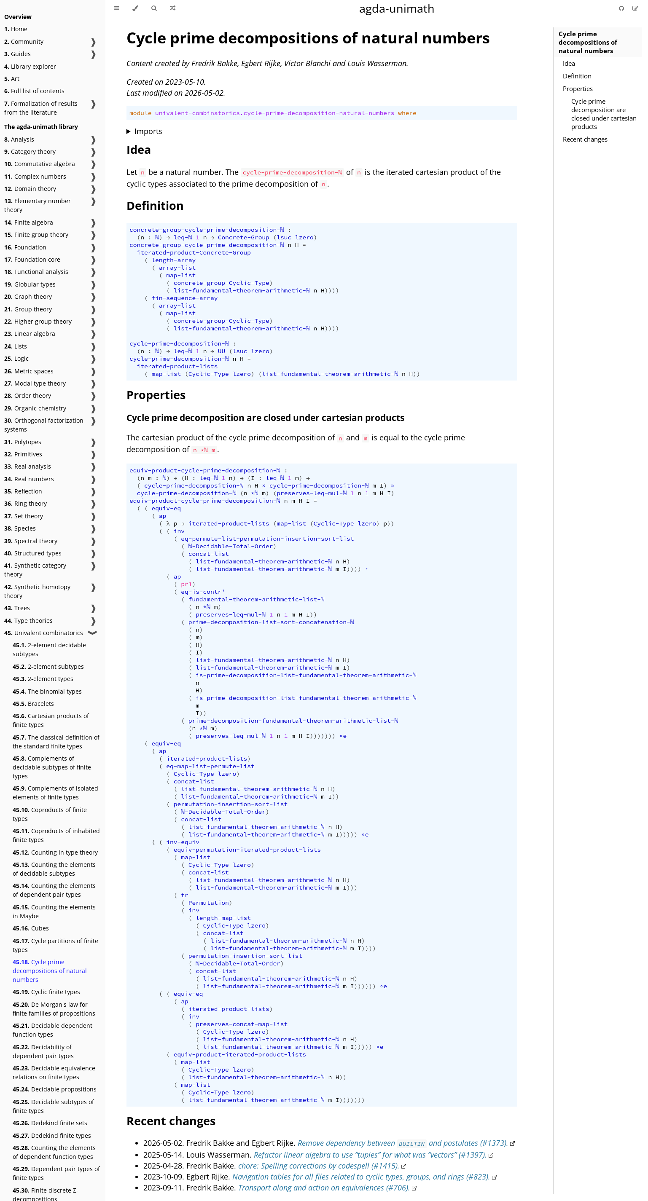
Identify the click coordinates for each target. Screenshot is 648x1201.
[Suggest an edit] (635, 8)
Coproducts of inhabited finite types (56, 835)
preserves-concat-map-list (242, 1024)
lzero (304, 237)
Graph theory (28, 296)
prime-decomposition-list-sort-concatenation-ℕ (271, 622)
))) (352, 887)
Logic (16, 358)
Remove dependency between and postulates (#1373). (403, 1143)
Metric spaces (29, 371)
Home (15, 29)
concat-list (208, 554)
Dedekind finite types (52, 1135)
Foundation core (32, 259)
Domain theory (30, 189)
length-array (173, 260)
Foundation (25, 247)
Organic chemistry (35, 408)
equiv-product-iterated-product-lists (240, 1054)
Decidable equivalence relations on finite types (54, 1072)
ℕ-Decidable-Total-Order (230, 546)
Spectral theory (30, 541)
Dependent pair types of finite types (56, 1173)
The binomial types (47, 691)
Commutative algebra (39, 164)
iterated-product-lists (177, 366)
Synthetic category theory (35, 569)
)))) (332, 290)
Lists (15, 346)
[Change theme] (135, 8)
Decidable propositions (55, 1089)
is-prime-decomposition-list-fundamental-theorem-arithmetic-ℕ (306, 675)
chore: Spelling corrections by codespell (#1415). (319, 1166)
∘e (343, 736)
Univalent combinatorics (43, 633)
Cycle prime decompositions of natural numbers (50, 971)
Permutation (208, 902)
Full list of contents (34, 91)
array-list (177, 267)
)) (416, 374)
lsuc (284, 237)
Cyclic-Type (208, 374)
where (407, 113)
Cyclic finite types (46, 992)
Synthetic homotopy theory (37, 591)
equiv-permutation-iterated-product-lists (247, 849)
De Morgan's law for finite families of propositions (54, 1008)
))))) (348, 834)
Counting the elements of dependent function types (54, 1152)
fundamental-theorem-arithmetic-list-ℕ (256, 599)
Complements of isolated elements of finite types (55, 792)
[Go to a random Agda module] (172, 8)
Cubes (31, 928)
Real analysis (27, 466)
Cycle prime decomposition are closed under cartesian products (604, 114)
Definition (577, 76)
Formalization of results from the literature (41, 107)
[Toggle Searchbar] (154, 8)
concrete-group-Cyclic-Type (221, 283)
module (140, 113)
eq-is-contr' (203, 591)
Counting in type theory (55, 852)
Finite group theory (36, 235)
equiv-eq (166, 508)
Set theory (23, 516)
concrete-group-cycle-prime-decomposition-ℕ (206, 229)
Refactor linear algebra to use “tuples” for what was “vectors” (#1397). (370, 1155)
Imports (148, 131)
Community (23, 42)
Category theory (30, 151)
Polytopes (22, 442)
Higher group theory (38, 321)
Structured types (33, 553)
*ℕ (254, 493)
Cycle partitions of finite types (55, 945)
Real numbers (29, 479)
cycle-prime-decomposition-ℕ (179, 343)
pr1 (186, 584)
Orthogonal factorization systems (43, 424)
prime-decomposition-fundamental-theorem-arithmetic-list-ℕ (293, 720)
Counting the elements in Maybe (54, 911)
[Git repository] (622, 8)
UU (221, 351)
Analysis (19, 139)
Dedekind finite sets (50, 1123)
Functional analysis (36, 272)
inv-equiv (182, 842)
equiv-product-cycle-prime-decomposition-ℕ (204, 470)
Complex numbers (35, 176)
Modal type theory (35, 383)
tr (184, 895)
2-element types (43, 679)
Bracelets (33, 704)
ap (162, 516)
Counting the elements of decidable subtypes (54, 869)
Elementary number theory (37, 205)
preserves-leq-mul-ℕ (312, 493)
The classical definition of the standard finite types (56, 741)
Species (20, 528)
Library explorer (30, 66)
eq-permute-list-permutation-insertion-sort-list (267, 538)
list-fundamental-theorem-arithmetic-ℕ (242, 290)
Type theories (28, 621)
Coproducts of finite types (50, 814)
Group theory (28, 309)
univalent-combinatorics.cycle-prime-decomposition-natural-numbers (274, 113)
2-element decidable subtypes (49, 649)
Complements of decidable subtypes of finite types (52, 767)
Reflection (23, 491)
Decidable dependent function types (52, 1029)
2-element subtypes (48, 666)
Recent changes (585, 139)
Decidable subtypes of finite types (53, 1106)
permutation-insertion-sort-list (231, 804)
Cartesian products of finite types (51, 720)
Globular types (30, 284)
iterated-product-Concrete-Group (194, 252)
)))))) (365, 986)
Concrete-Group (243, 237)
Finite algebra (28, 222)
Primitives (23, 454)
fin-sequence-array (184, 298)
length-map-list (223, 918)
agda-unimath (397, 8)
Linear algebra (29, 334)
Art (11, 79)
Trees (17, 608)
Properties (578, 88)
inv (179, 531)
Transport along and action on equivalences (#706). (324, 1187)
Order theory (27, 395)
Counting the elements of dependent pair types (54, 890)
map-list (181, 275)
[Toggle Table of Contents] (117, 8)
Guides (17, 54)
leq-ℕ (183, 237)
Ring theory (25, 503)
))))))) (323, 736)
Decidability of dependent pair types (43, 1051)
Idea (569, 63)
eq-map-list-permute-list (210, 766)
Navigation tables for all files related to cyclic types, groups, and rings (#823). (361, 1177)
